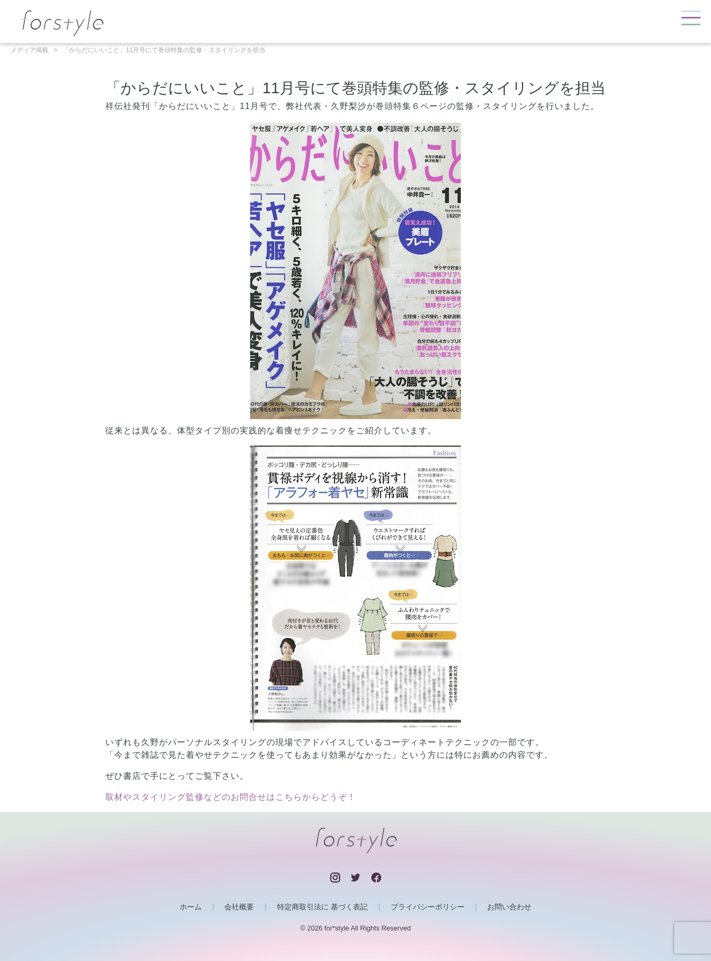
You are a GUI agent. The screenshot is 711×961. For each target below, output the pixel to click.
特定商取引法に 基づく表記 (322, 907)
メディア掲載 (29, 50)
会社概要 (239, 907)
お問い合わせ (509, 907)
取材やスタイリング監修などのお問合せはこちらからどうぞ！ (230, 796)
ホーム (191, 907)
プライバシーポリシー (428, 907)
